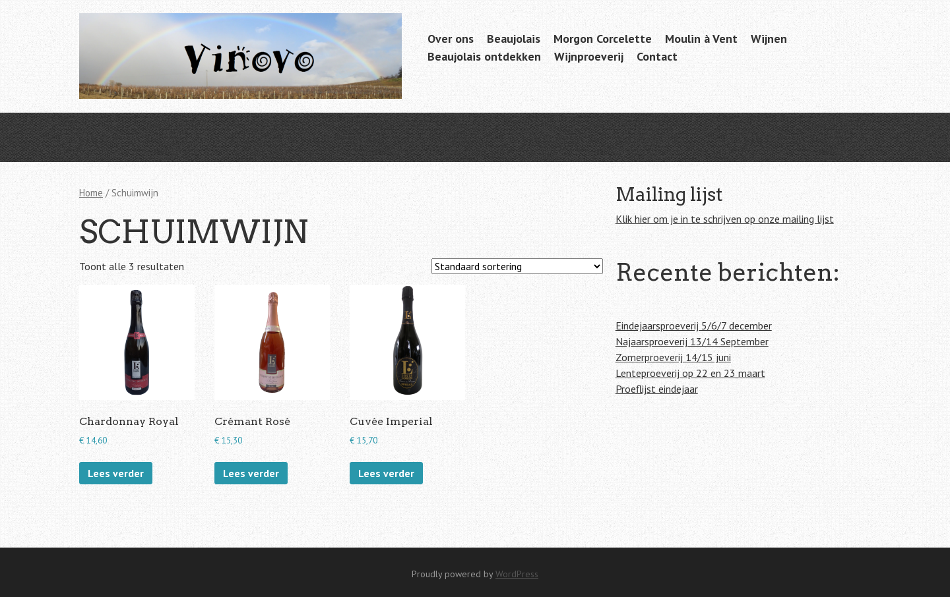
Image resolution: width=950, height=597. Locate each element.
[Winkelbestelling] (517, 266)
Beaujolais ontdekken (484, 56)
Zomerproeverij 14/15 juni (673, 357)
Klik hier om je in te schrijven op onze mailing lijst (725, 218)
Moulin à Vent (701, 38)
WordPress (516, 574)
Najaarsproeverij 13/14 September (692, 341)
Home (91, 192)
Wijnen (769, 38)
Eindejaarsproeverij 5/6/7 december (694, 325)
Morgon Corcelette (603, 38)
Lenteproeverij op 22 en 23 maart (690, 373)
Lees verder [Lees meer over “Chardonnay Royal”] (116, 473)
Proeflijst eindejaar (657, 388)
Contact (657, 56)
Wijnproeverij (588, 56)
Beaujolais (513, 38)
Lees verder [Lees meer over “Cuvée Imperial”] (386, 473)
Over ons (451, 38)
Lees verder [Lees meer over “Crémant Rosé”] (251, 473)
